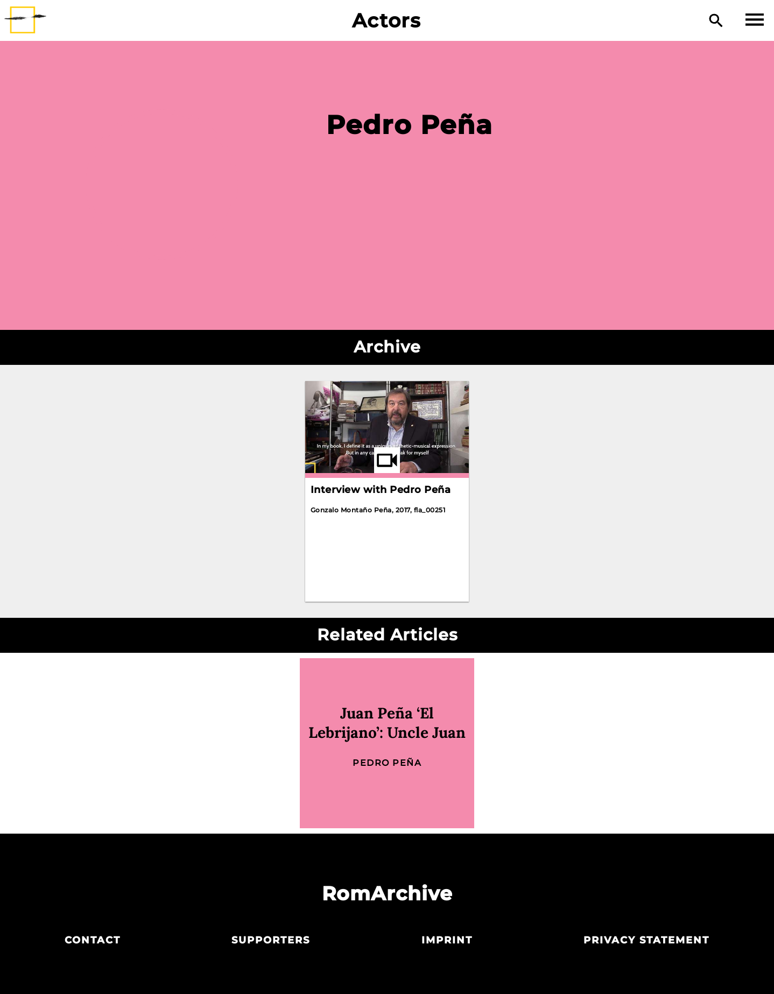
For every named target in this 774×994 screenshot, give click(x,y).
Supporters (270, 940)
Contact (93, 940)
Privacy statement (646, 940)
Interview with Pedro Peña (381, 490)
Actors (386, 20)
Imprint (447, 940)
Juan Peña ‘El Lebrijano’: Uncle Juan (387, 722)
